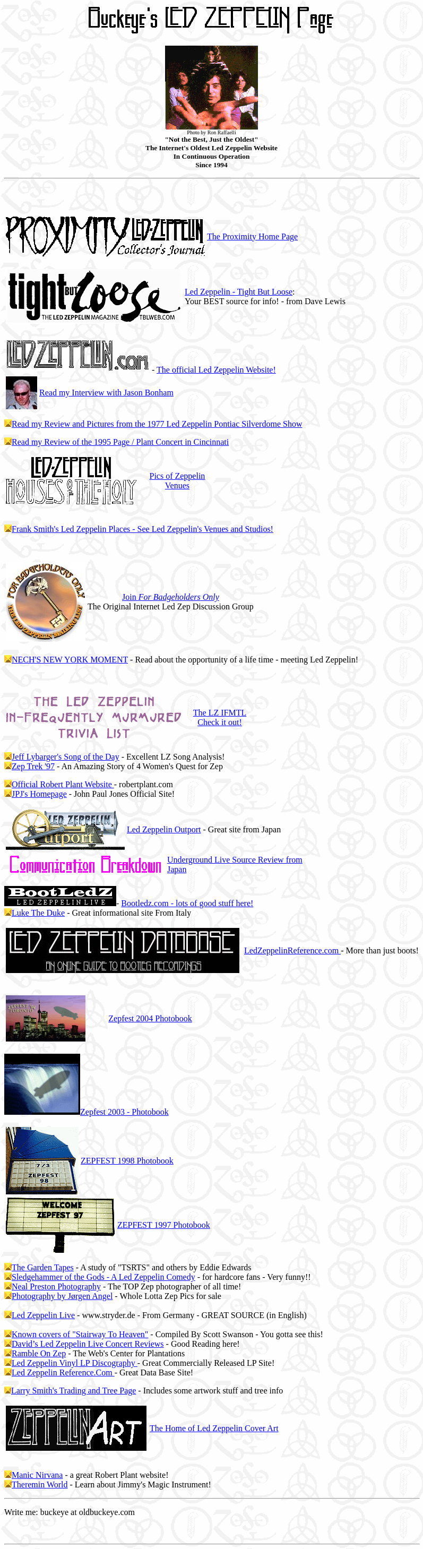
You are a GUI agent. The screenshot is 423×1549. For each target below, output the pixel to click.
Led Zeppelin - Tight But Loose (238, 291)
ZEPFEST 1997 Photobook (163, 1224)
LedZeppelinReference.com (292, 950)
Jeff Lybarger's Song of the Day (65, 756)
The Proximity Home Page (252, 236)
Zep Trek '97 (33, 766)
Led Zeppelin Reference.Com (63, 1372)
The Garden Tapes (43, 1267)
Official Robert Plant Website (63, 784)
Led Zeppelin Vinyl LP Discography (74, 1362)
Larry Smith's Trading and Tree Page (73, 1390)
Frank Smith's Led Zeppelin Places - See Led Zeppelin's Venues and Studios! (142, 528)
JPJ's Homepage (39, 793)
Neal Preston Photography (56, 1286)
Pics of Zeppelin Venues (177, 480)
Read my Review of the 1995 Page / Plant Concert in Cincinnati (120, 441)
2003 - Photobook (124, 1111)
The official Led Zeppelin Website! (216, 369)
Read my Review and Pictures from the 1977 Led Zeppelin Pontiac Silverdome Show (157, 423)
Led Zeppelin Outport (164, 829)
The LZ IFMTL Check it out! (219, 717)
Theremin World (40, 1484)
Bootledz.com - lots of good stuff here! (187, 903)
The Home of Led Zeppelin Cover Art (214, 1428)
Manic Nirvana (37, 1474)
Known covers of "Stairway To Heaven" (80, 1334)
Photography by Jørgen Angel (62, 1296)
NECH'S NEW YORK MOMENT (70, 659)
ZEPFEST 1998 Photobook (127, 1160)
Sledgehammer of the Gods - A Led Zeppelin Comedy (103, 1276)
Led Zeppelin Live (43, 1315)
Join (170, 596)
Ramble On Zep (39, 1353)
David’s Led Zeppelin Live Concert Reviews (88, 1343)
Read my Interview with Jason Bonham (106, 392)
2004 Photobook (150, 1018)
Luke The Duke (38, 912)
